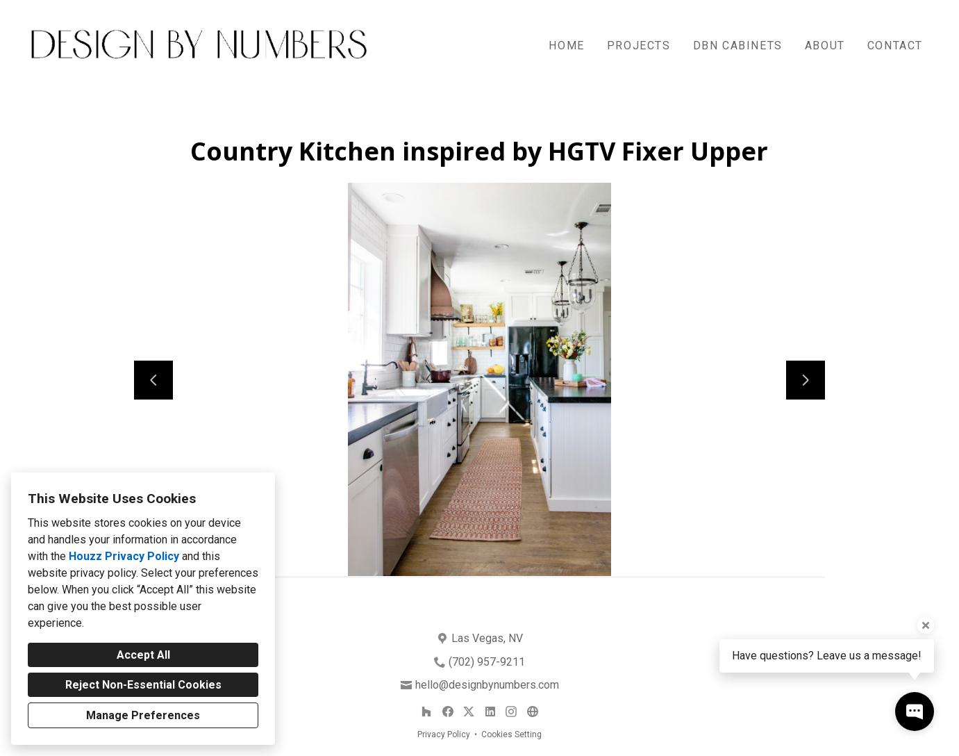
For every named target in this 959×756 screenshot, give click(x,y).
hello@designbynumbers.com (487, 684)
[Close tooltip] (925, 625)
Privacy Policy (443, 734)
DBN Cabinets (738, 45)
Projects (639, 45)
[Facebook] (447, 712)
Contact (895, 45)
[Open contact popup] (914, 711)
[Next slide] (805, 380)
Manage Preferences (143, 715)
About (825, 45)
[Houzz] (426, 712)
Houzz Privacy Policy (124, 556)
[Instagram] (511, 712)
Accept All (143, 655)
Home (566, 45)
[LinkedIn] (490, 712)
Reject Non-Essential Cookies (143, 684)
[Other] (532, 712)
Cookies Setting (511, 734)
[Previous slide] (153, 380)
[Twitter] (469, 712)
